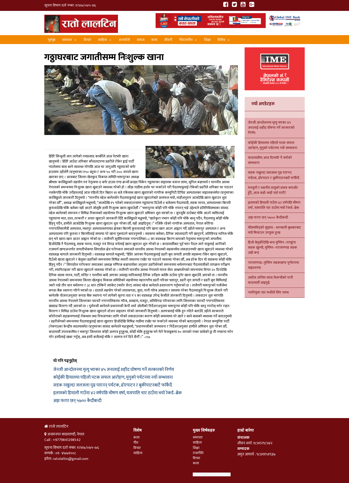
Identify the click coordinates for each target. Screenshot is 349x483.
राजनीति (198, 453)
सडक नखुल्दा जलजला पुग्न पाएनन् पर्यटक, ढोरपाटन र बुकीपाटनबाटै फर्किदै (112, 385)
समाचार (69, 40)
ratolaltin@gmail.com (70, 459)
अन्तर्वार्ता (124, 40)
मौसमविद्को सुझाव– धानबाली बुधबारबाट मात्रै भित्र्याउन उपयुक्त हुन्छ (274, 230)
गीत (135, 443)
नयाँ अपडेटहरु (263, 104)
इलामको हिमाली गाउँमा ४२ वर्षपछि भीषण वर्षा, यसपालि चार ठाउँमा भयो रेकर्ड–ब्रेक (117, 393)
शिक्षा (207, 40)
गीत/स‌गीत (188, 40)
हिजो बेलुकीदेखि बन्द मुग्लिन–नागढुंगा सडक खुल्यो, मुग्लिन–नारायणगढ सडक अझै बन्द (272, 247)
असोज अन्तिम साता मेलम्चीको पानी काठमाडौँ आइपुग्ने (270, 280)
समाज (140, 40)
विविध (223, 40)
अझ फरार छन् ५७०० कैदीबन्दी (77, 401)
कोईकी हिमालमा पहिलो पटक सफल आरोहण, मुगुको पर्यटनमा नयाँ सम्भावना (113, 377)
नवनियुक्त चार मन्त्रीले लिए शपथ (268, 293)
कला (154, 40)
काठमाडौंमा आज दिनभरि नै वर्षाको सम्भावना (270, 160)
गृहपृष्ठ (51, 40)
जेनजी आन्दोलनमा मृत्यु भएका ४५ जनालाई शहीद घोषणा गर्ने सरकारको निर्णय (113, 369)
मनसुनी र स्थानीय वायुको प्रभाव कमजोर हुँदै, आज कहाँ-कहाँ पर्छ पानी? (273, 190)
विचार (87, 40)
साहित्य (105, 40)
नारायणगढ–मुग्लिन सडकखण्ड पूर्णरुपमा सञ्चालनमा (273, 265)
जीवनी (168, 40)
